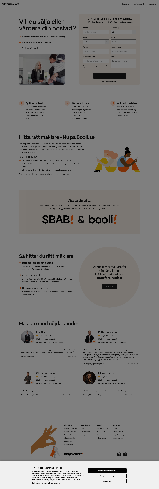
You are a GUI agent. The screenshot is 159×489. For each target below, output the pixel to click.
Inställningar (107, 482)
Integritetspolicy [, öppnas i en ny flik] (54, 484)
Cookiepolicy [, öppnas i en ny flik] (44, 484)
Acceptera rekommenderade (107, 472)
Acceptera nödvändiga (107, 477)
